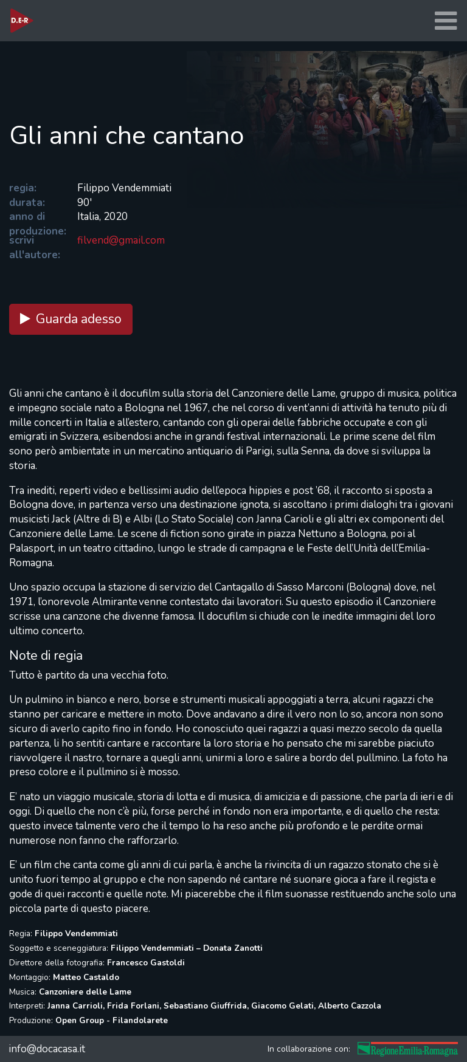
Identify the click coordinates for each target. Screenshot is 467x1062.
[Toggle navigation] (446, 21)
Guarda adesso (71, 319)
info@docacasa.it (47, 1049)
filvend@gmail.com (121, 240)
